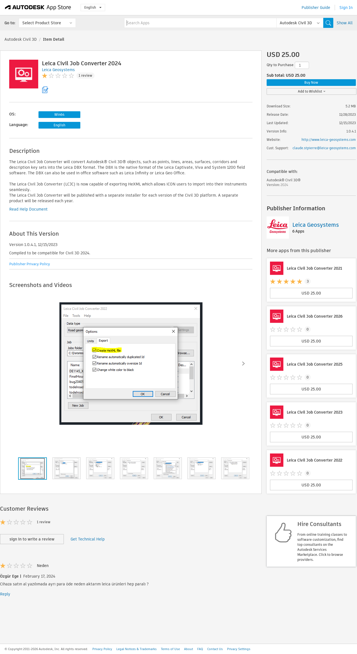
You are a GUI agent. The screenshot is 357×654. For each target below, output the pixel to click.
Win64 (59, 114)
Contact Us (215, 649)
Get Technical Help (88, 539)
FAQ (200, 649)
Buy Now (311, 82)
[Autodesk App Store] (38, 7)
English (93, 7)
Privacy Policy (102, 649)
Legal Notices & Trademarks (136, 649)
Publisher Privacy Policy (29, 264)
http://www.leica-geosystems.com (328, 139)
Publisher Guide (315, 7)
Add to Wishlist (311, 91)
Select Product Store (41, 23)
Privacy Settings (238, 649)
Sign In (346, 7)
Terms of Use (170, 649)
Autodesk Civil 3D (20, 39)
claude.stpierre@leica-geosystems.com (324, 148)
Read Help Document (28, 209)
